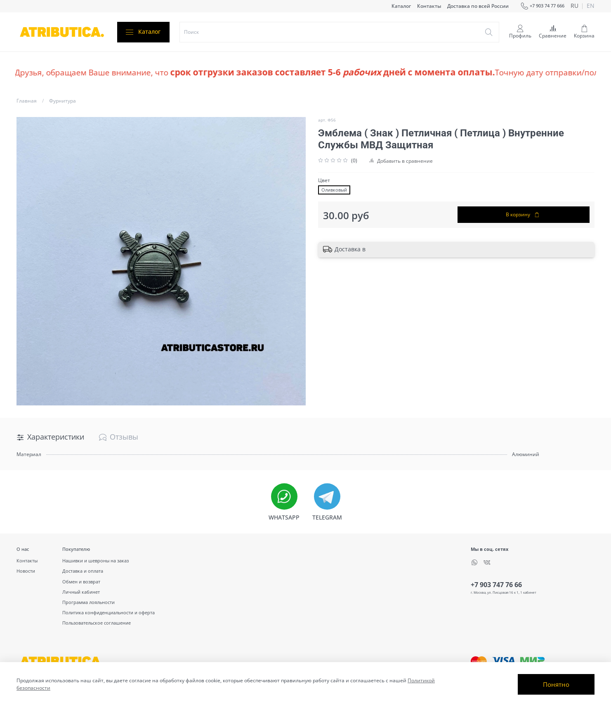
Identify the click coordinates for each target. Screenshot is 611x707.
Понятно (556, 684)
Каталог (401, 5)
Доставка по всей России (478, 5)
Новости (26, 571)
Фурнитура (62, 100)
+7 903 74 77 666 (542, 6)
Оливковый (334, 190)
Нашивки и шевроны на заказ (95, 560)
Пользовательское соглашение (96, 623)
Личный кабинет (81, 592)
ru (574, 6)
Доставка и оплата (82, 571)
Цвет (324, 180)
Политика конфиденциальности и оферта (108, 612)
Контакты (429, 5)
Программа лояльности (88, 602)
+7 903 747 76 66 (496, 584)
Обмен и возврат (81, 581)
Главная (27, 100)
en (590, 6)
